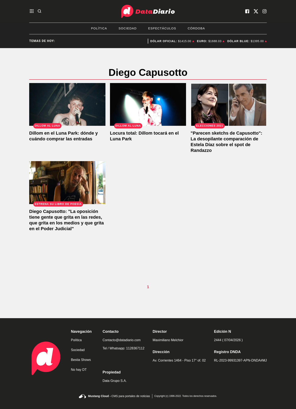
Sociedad (128, 28)
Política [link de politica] (76, 340)
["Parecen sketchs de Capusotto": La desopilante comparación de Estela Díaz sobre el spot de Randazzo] (229, 104)
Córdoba (196, 28)
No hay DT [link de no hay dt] (79, 369)
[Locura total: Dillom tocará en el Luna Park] (148, 104)
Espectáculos (162, 28)
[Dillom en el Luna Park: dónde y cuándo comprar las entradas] (67, 104)
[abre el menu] (31, 11)
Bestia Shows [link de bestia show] (81, 360)
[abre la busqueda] (39, 11)
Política (99, 28)
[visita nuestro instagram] (264, 11)
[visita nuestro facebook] (247, 11)
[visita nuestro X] (256, 11)
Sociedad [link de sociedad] (78, 350)
